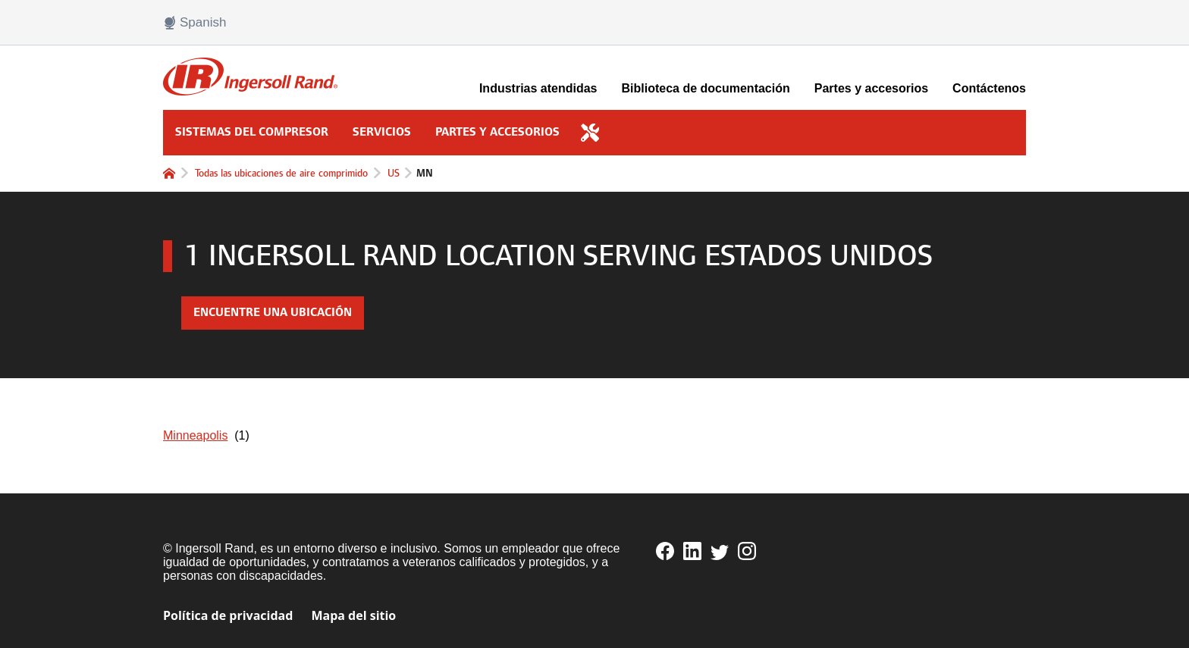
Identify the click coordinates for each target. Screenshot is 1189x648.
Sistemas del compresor (251, 132)
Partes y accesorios (871, 88)
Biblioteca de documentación (706, 88)
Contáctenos (989, 88)
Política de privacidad (228, 615)
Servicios (382, 132)
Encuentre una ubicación (272, 312)
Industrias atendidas (538, 88)
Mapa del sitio (353, 615)
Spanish (194, 23)
